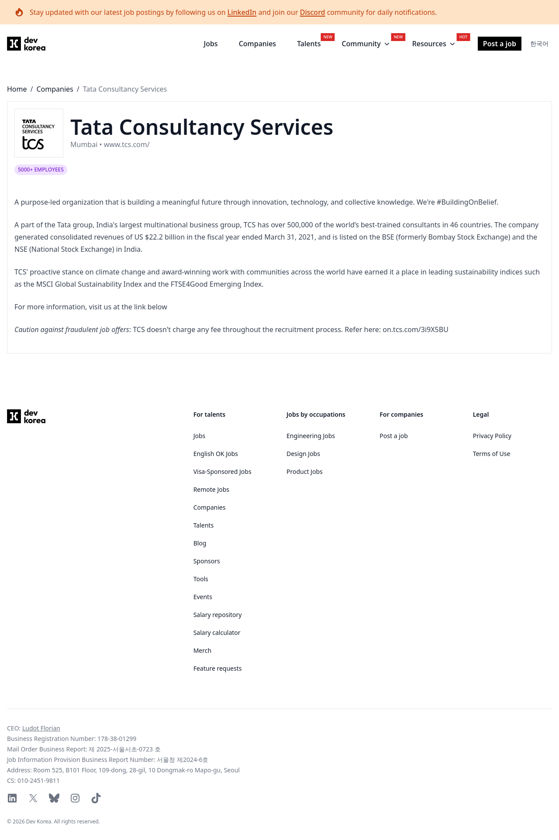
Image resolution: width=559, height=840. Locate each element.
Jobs (211, 43)
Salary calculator (217, 632)
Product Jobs (304, 471)
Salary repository (217, 614)
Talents (309, 43)
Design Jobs (303, 453)
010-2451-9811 (38, 780)
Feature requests (217, 668)
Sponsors (206, 561)
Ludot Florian (41, 728)
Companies (257, 43)
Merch (202, 650)
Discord (312, 12)
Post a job (499, 43)
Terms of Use (492, 453)
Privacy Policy (492, 436)
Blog (200, 543)
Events (202, 597)
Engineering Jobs (310, 436)
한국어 (539, 43)
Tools (200, 579)
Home (17, 89)
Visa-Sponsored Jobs (222, 471)
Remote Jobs (211, 489)
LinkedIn (242, 12)
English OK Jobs (215, 453)
